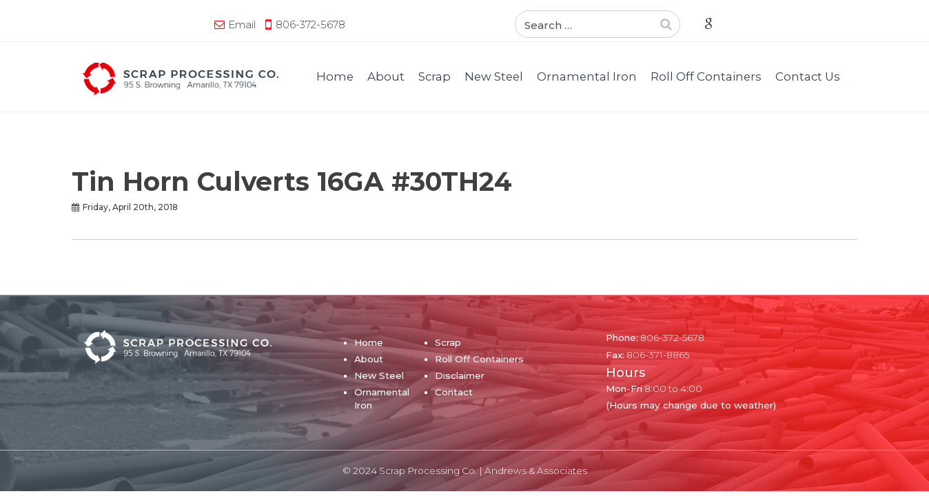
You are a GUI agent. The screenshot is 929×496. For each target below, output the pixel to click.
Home (335, 76)
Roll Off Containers (706, 76)
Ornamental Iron (587, 76)
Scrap (434, 76)
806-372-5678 (178, 24)
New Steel (493, 76)
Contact (454, 391)
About (386, 76)
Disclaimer (459, 375)
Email (109, 24)
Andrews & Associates (535, 470)
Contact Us (807, 76)
